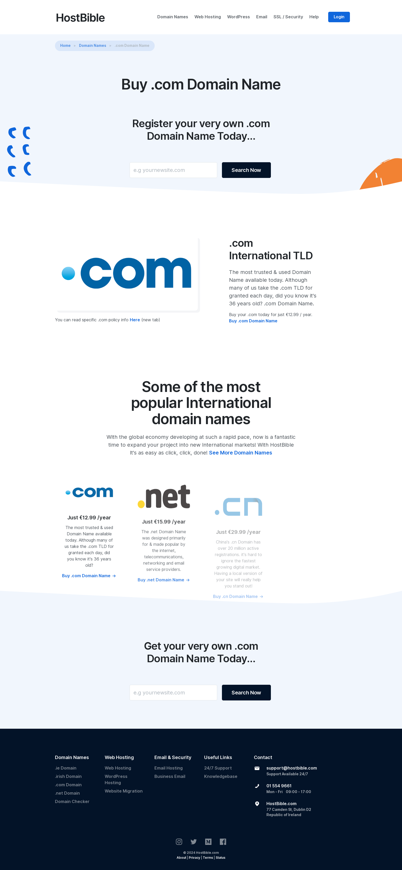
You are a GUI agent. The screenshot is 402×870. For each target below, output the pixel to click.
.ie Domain (65, 768)
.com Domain (68, 784)
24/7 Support (218, 768)
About (181, 858)
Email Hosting (168, 768)
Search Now (246, 170)
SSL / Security (288, 16)
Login (339, 16)
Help (314, 16)
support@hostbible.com (291, 768)
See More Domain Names (240, 453)
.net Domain (67, 793)
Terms (208, 858)
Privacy (194, 858)
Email (261, 16)
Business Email (169, 776)
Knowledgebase (220, 776)
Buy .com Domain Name (253, 325)
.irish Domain (68, 776)
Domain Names (172, 16)
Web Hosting (207, 16)
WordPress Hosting (116, 779)
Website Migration (124, 791)
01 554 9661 (279, 785)
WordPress (238, 16)
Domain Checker (72, 801)
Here (135, 324)
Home (65, 45)
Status (220, 858)
